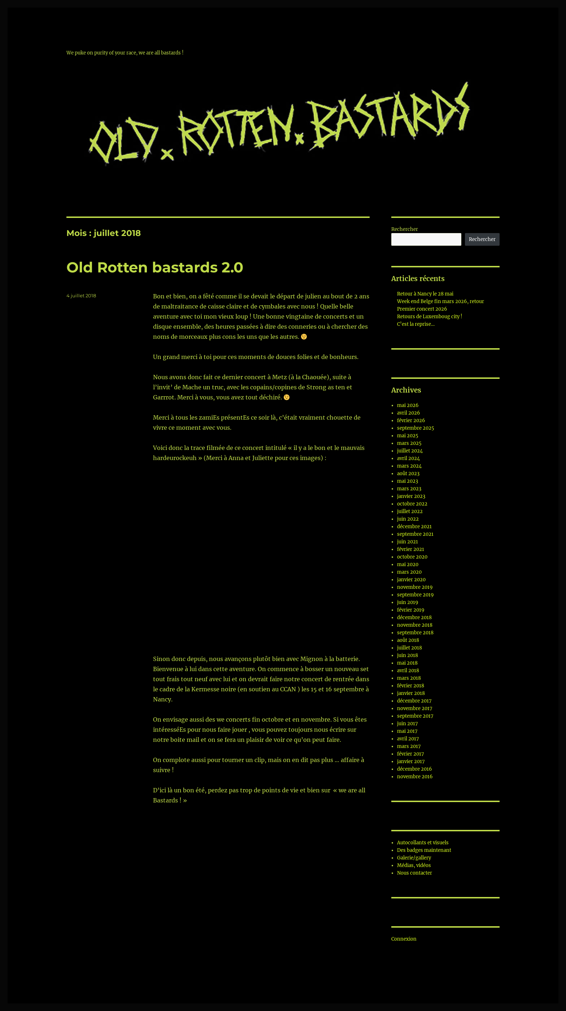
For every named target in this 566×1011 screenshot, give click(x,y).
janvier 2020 (411, 580)
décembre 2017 (414, 701)
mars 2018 (409, 678)
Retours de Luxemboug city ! (429, 317)
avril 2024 (408, 458)
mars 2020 (409, 572)
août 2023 (408, 474)
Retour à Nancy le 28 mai (425, 294)
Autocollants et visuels (423, 843)
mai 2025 (407, 436)
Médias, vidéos (414, 865)
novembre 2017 (414, 708)
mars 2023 (409, 489)
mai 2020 (407, 564)
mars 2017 (409, 746)
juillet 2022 (410, 511)
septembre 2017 (415, 716)
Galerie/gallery (414, 858)
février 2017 (410, 754)
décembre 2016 (414, 769)
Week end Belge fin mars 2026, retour (440, 301)
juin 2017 (407, 724)
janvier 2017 (411, 761)
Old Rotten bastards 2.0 (154, 267)
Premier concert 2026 (422, 309)
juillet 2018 (409, 648)
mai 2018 (407, 663)
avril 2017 (408, 739)
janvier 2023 (411, 496)
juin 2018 (407, 655)
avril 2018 (408, 671)
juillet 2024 (410, 451)
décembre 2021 (414, 527)
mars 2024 (409, 466)
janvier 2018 (411, 693)
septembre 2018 (415, 633)
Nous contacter (414, 873)
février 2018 (410, 686)
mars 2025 (409, 443)
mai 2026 (408, 405)
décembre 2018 (414, 617)
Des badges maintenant (424, 850)
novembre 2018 (414, 625)
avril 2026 (408, 413)
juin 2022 (408, 519)
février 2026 (411, 420)
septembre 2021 (415, 534)
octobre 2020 (412, 557)
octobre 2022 (412, 504)
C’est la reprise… (416, 324)
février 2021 (410, 549)
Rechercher (404, 229)
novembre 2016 (415, 777)
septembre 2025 (415, 428)
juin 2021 (407, 542)
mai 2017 (407, 731)
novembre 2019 (415, 587)
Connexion (404, 939)
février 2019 (411, 610)
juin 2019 (407, 602)
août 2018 (408, 640)
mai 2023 (407, 481)
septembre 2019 (415, 595)
